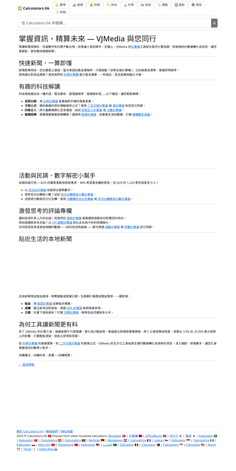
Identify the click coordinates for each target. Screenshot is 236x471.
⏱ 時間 (60, 12)
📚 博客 (196, 5)
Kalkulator (26, 440)
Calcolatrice (201, 440)
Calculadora (49, 440)
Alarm (212, 445)
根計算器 (118, 106)
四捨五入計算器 (91, 110)
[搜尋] (214, 23)
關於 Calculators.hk (30, 431)
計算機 (135, 47)
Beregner (114, 436)
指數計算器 (112, 227)
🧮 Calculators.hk (33, 8)
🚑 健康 (77, 5)
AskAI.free (46, 449)
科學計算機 (71, 75)
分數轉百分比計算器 (80, 199)
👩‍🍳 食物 (145, 5)
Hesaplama (66, 445)
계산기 (173, 436)
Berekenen (115, 440)
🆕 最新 (179, 5)
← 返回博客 (26, 365)
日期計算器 (71, 312)
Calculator (127, 445)
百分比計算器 (37, 190)
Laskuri (159, 440)
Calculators (171, 445)
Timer (27, 449)
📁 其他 (112, 5)
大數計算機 (114, 110)
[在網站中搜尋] (114, 23)
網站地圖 (67, 431)
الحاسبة (107, 445)
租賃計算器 (44, 304)
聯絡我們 (52, 431)
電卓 (188, 436)
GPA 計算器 (74, 308)
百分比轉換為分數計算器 (114, 199)
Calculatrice (138, 440)
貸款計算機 (74, 218)
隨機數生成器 (141, 114)
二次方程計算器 (97, 106)
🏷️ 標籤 (162, 5)
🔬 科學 (129, 5)
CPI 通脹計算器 (62, 223)
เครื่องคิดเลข (153, 436)
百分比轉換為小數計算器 (77, 194)
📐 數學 (60, 5)
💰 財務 (95, 5)
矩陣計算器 (88, 114)
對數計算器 (131, 227)
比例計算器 (50, 101)
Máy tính (44, 445)
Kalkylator (206, 436)
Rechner (94, 440)
